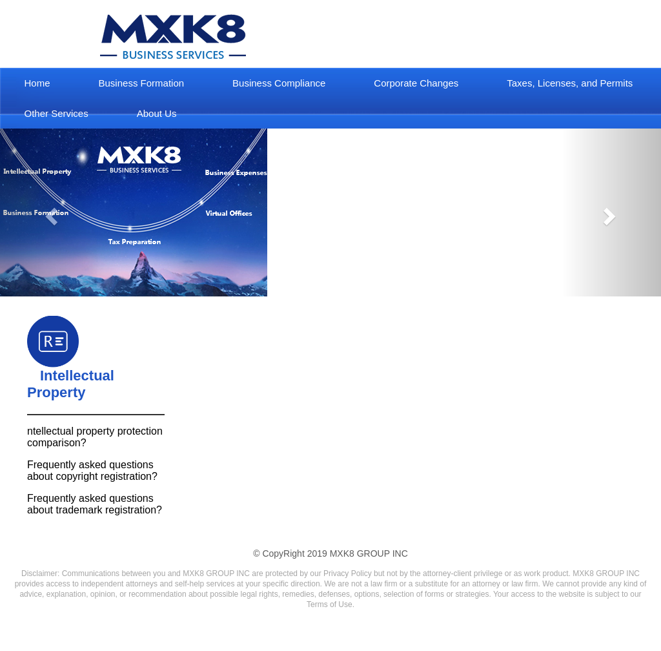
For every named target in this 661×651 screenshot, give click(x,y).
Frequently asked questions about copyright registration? (92, 470)
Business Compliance (278, 83)
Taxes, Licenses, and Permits (570, 83)
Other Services (56, 113)
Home (37, 83)
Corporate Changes (416, 83)
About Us (157, 113)
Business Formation (142, 83)
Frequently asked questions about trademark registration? (94, 504)
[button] (49, 212)
